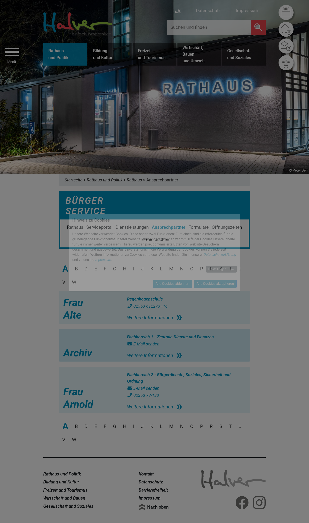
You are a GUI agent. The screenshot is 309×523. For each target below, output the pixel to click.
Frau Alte (73, 308)
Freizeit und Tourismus (65, 490)
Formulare (198, 227)
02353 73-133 (143, 395)
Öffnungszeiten (227, 227)
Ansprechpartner (168, 227)
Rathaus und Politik (62, 474)
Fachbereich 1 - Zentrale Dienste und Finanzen (170, 336)
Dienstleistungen (132, 227)
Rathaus (75, 227)
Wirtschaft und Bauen (64, 498)
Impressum (247, 10)
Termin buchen (154, 239)
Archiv (77, 353)
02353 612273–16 (147, 306)
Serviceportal (99, 227)
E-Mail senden (143, 344)
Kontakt (146, 474)
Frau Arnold (78, 398)
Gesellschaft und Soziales (68, 506)
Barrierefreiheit (153, 490)
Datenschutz (208, 10)
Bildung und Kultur (61, 482)
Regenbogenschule (145, 299)
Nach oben (158, 507)
